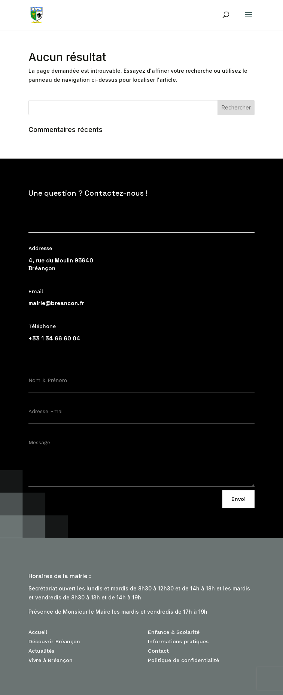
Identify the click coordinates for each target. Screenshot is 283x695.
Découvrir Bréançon (54, 641)
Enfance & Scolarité (174, 632)
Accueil (37, 632)
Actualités (41, 651)
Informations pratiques (178, 641)
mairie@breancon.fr (56, 303)
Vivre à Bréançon (50, 660)
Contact (158, 651)
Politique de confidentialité (183, 660)
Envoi (238, 499)
